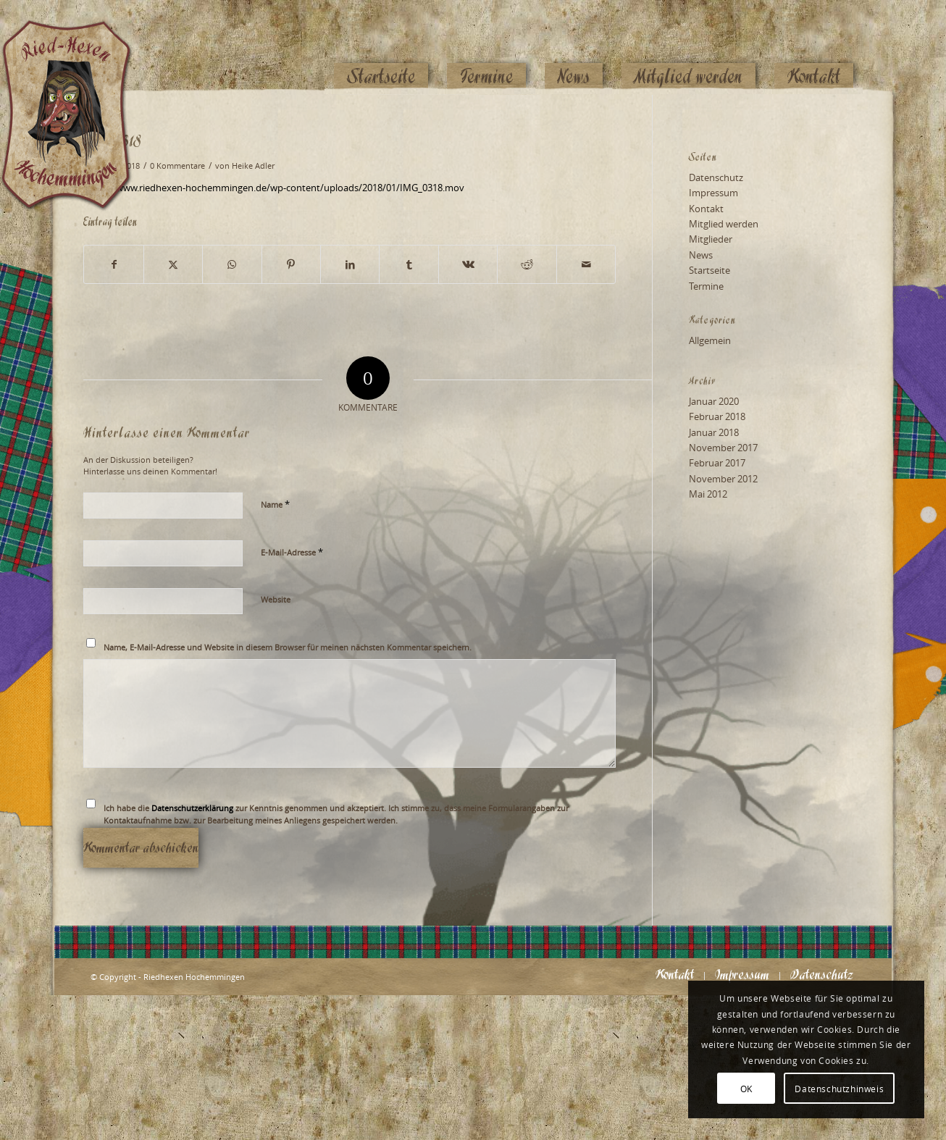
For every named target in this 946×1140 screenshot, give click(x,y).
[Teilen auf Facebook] (113, 264)
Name (275, 504)
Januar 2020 (714, 401)
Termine (706, 286)
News (701, 254)
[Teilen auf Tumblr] (409, 264)
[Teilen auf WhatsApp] (232, 264)
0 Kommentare (177, 166)
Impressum (713, 192)
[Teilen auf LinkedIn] (350, 264)
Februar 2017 (717, 462)
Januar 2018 (714, 432)
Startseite (709, 270)
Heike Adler (253, 166)
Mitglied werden (723, 223)
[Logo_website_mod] (77, 47)
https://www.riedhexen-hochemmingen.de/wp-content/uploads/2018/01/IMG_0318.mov (273, 187)
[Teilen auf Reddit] (527, 264)
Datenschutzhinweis (839, 1088)
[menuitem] (381, 48)
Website (275, 599)
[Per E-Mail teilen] (586, 264)
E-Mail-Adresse (292, 551)
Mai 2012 (708, 493)
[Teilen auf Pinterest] (291, 264)
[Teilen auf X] (173, 264)
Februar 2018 (717, 416)
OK (746, 1088)
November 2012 (723, 478)
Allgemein (710, 340)
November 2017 (723, 447)
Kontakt (706, 208)
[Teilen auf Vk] (468, 264)
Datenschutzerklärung (192, 807)
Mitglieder (710, 239)
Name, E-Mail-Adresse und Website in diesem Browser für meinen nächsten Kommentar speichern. (288, 647)
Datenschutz (716, 177)
